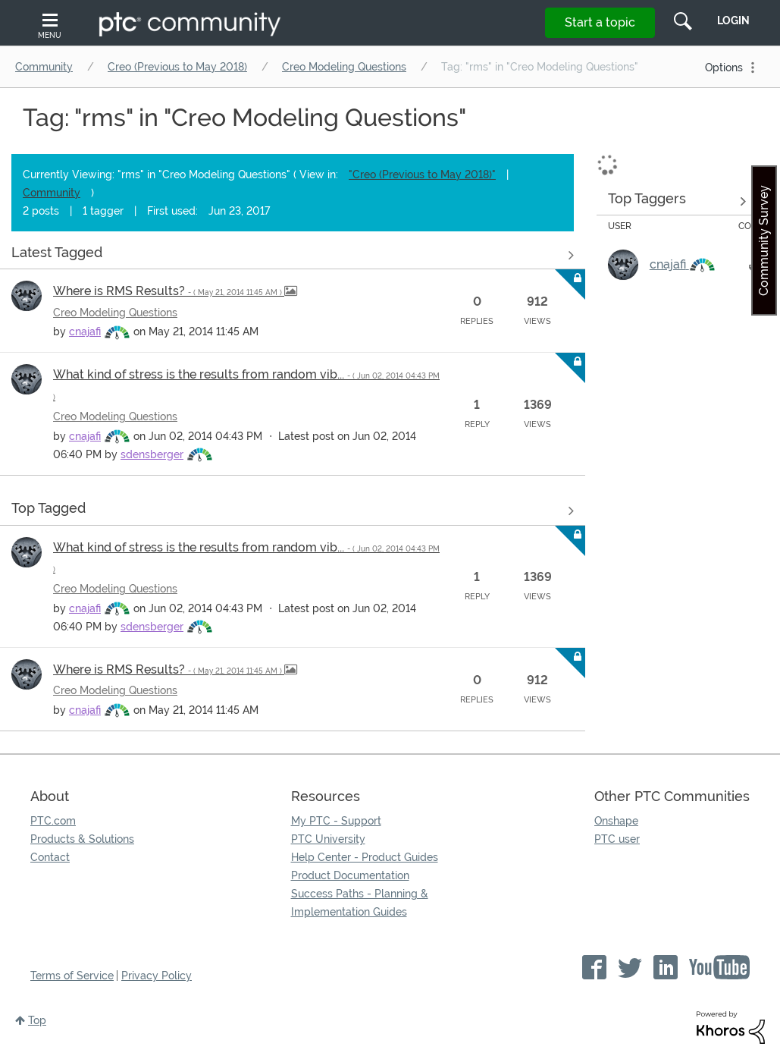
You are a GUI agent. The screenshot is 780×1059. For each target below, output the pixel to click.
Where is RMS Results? (168, 291)
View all (292, 254)
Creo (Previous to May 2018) (177, 67)
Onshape (616, 821)
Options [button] (724, 67)
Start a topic (600, 22)
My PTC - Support (336, 821)
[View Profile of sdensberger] (152, 454)
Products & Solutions (82, 839)
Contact (50, 857)
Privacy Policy (156, 975)
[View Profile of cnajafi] (85, 331)
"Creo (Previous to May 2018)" (422, 174)
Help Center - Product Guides (364, 857)
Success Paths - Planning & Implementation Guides (359, 903)
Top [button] (37, 1020)
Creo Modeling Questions (344, 67)
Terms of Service (72, 975)
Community (44, 67)
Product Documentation (350, 875)
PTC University (328, 839)
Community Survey (764, 240)
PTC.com (53, 821)
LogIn (733, 20)
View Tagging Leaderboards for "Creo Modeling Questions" (677, 201)
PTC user (617, 839)
